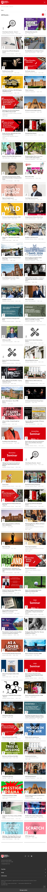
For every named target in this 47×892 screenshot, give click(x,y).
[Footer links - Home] (5, 856)
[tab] (43, 15)
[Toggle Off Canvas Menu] (44, 2)
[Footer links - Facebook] (25, 856)
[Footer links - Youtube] (31, 856)
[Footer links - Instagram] (28, 856)
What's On (11, 6)
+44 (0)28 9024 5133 (5, 863)
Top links (3, 869)
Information (4, 875)
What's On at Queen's (4, 6)
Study (2, 872)
